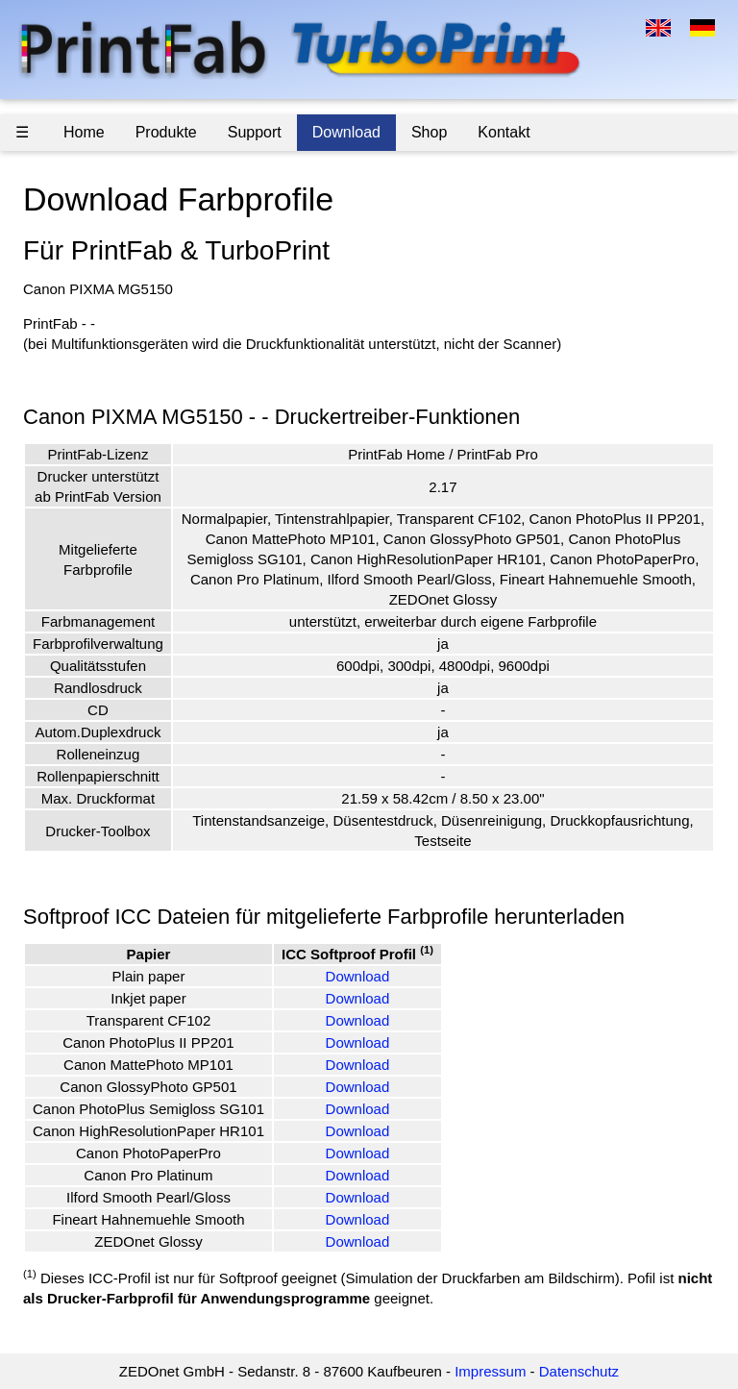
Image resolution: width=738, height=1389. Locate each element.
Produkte (166, 132)
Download (346, 132)
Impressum (490, 1371)
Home (84, 132)
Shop (429, 132)
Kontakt (503, 132)
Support (255, 132)
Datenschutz (579, 1371)
